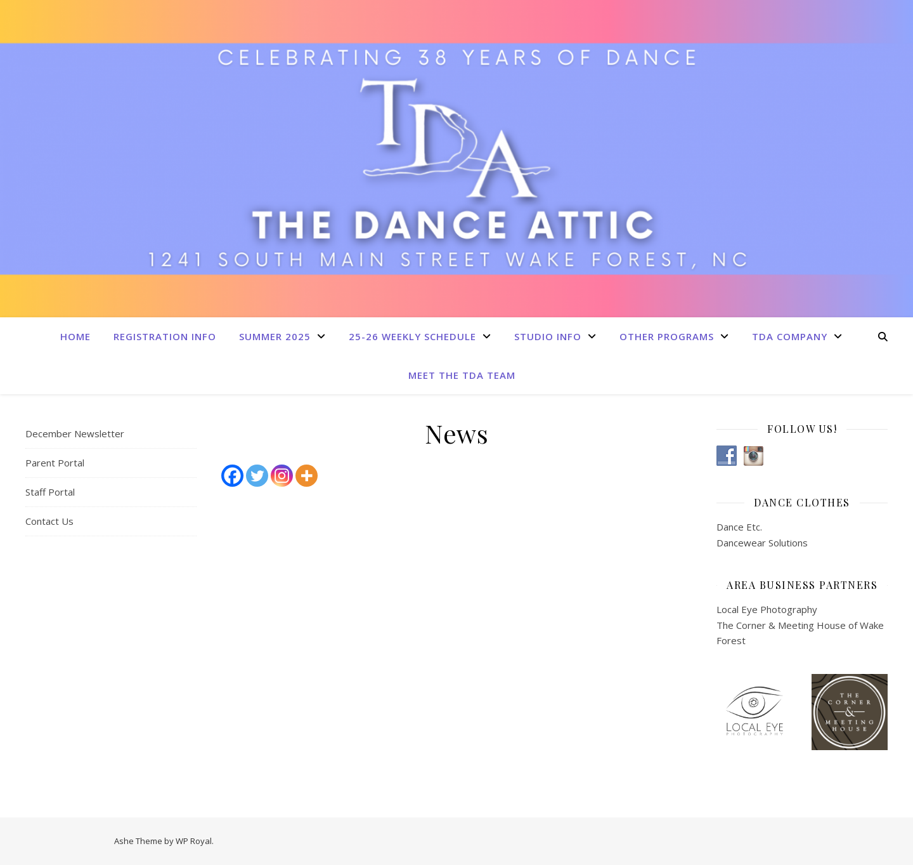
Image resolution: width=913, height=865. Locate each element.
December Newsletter (74, 433)
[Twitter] (257, 476)
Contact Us (49, 521)
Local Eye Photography (766, 609)
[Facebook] (232, 476)
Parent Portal (54, 462)
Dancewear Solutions (762, 542)
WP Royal (194, 841)
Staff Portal (50, 491)
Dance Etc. (739, 526)
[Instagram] (282, 476)
